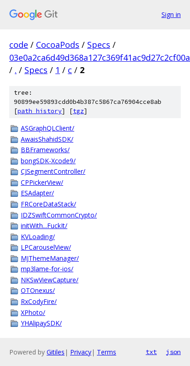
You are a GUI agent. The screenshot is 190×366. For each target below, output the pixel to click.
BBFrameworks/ (45, 149)
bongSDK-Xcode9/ (48, 160)
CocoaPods (57, 44)
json (173, 352)
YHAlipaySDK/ (41, 323)
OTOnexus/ (38, 290)
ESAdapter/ (37, 193)
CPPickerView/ (42, 182)
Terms (106, 352)
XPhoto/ (33, 312)
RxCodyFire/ (39, 301)
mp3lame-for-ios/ (47, 268)
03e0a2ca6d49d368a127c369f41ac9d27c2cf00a (99, 57)
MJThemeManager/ (50, 258)
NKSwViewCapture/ (49, 279)
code (18, 44)
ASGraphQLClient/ (47, 128)
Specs (98, 44)
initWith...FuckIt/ (44, 225)
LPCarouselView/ (46, 247)
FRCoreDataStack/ (48, 204)
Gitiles (56, 352)
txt (151, 352)
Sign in (171, 14)
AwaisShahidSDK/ (47, 139)
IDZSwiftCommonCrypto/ (59, 215)
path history (40, 111)
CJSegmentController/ (53, 171)
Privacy (80, 352)
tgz (78, 111)
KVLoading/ (38, 236)
